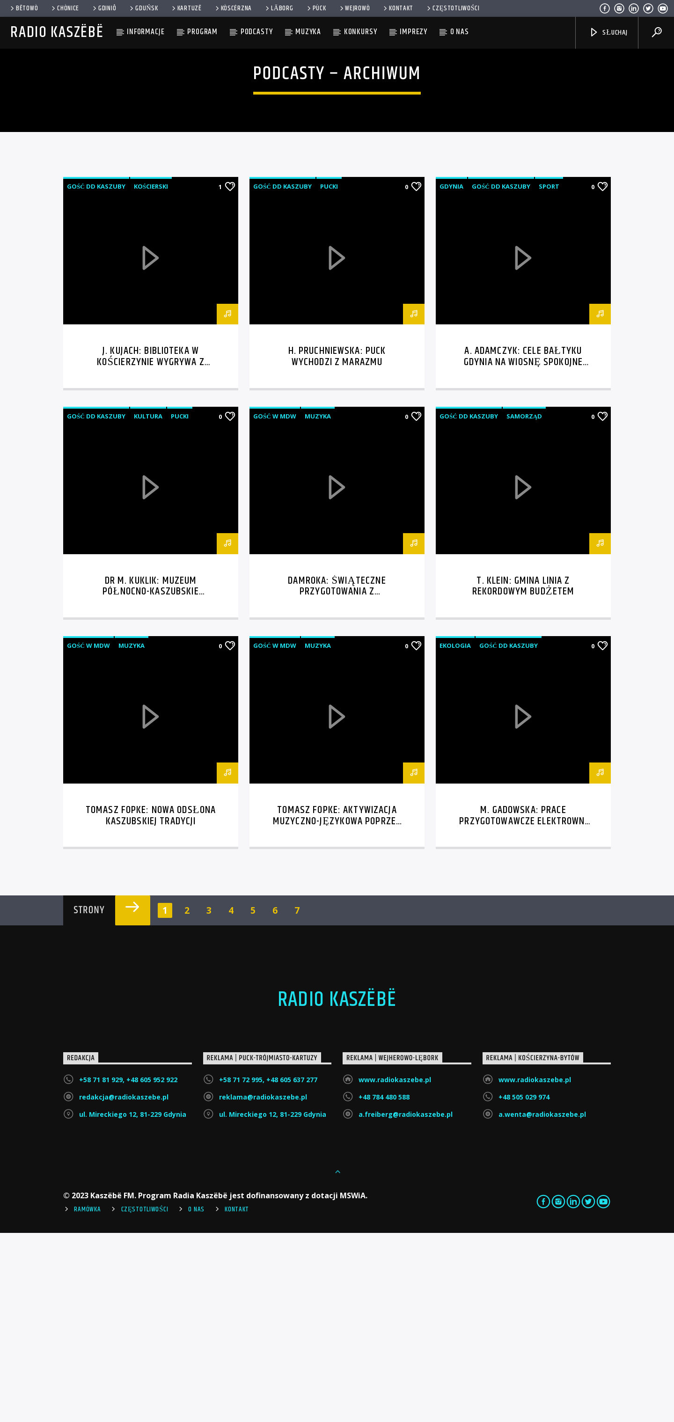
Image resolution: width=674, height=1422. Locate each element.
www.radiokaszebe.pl (395, 1268)
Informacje (146, 32)
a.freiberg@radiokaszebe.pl (406, 1303)
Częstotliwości (452, 8)
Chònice (64, 8)
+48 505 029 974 (523, 1286)
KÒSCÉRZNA (233, 8)
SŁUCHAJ (608, 32)
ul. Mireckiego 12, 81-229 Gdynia (132, 1303)
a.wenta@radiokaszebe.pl (542, 1303)
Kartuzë (186, 8)
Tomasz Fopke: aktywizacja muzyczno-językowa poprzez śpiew (337, 1010)
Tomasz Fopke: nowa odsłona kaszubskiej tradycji (151, 1005)
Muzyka (308, 32)
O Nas (196, 1398)
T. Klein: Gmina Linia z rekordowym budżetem (523, 775)
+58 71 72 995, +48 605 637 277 (268, 1268)
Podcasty (257, 32)
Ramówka (87, 1398)
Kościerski (151, 375)
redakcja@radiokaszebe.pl (123, 1286)
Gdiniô (103, 8)
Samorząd (524, 605)
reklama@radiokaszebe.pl (263, 1286)
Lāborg (278, 8)
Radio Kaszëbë (56, 32)
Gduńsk (143, 8)
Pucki (329, 375)
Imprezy (413, 32)
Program (202, 32)
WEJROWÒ (354, 8)
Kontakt (397, 8)
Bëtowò (23, 8)
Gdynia (451, 375)
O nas (459, 32)
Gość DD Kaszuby (96, 375)
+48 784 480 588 (384, 1286)
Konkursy (360, 32)
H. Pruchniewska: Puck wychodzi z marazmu (337, 545)
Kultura (148, 605)
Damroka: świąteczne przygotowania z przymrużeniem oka (337, 781)
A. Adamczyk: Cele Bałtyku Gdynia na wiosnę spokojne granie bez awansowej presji (523, 551)
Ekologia (455, 834)
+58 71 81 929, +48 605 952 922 (128, 1268)
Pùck (316, 8)
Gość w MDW (274, 605)
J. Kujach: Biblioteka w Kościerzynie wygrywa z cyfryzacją (150, 551)
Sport (549, 375)
